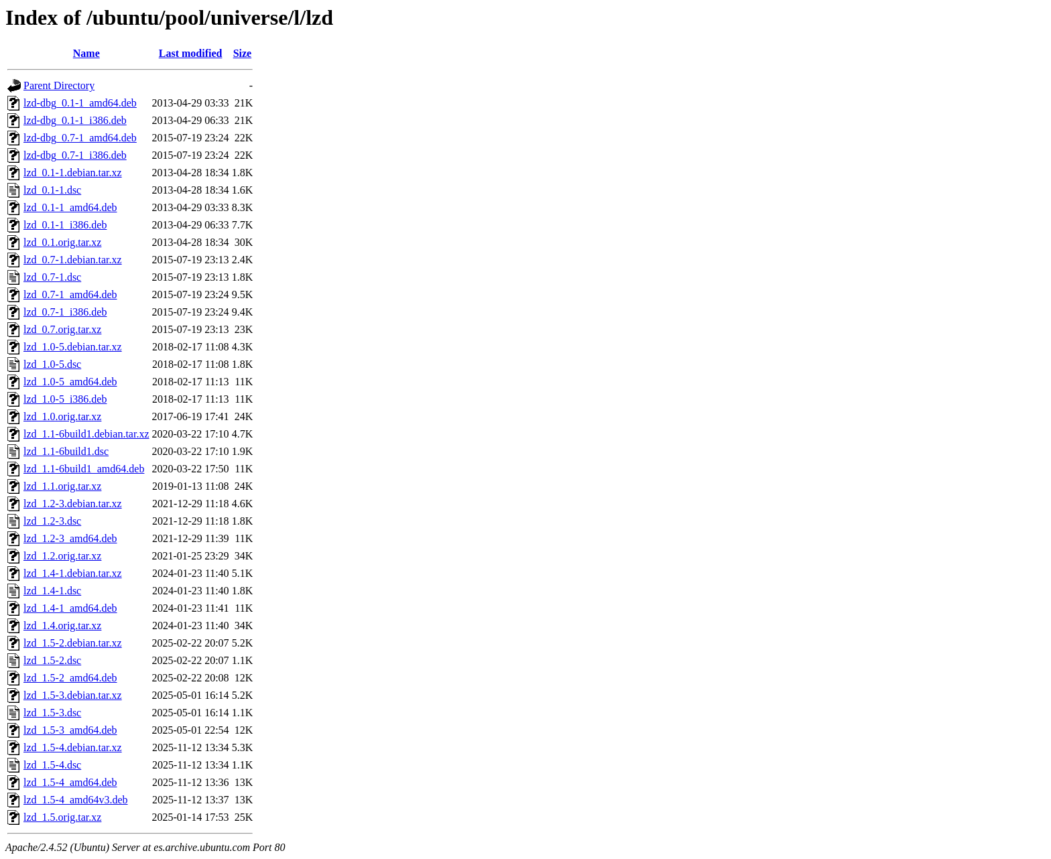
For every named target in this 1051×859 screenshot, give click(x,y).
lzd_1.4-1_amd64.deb (70, 608)
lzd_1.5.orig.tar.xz (62, 817)
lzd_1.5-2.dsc (52, 660)
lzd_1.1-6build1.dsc (66, 451)
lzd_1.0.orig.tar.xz (62, 416)
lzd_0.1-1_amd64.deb (70, 207)
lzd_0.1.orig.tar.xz (62, 242)
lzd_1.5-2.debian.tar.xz (72, 643)
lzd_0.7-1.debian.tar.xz (72, 259)
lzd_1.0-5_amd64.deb (70, 381)
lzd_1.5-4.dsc (52, 765)
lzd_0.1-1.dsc (52, 190)
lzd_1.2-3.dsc (52, 521)
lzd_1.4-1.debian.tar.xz (72, 573)
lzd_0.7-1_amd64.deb (70, 294)
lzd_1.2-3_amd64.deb (70, 538)
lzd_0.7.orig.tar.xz (62, 329)
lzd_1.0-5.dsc (52, 364)
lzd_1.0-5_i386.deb (65, 399)
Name (86, 53)
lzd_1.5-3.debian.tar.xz (72, 695)
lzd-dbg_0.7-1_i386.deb (75, 155)
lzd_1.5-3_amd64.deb (70, 730)
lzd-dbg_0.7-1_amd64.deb (80, 137)
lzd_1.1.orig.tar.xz (62, 486)
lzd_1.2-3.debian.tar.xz (72, 503)
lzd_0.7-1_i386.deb (65, 312)
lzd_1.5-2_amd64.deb (70, 677)
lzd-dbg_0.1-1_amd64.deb (80, 103)
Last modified (191, 53)
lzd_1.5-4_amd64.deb (70, 782)
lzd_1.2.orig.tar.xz (62, 555)
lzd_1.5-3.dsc (52, 712)
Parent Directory (59, 85)
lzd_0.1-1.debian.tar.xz (72, 172)
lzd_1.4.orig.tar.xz (62, 625)
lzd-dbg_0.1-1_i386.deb (75, 120)
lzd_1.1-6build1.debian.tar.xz (86, 434)
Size (242, 53)
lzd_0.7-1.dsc (52, 277)
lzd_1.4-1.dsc (52, 590)
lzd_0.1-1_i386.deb (65, 224)
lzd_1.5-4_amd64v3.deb (75, 799)
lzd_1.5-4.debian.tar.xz (72, 747)
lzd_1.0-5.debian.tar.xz (72, 346)
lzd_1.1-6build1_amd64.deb (83, 468)
